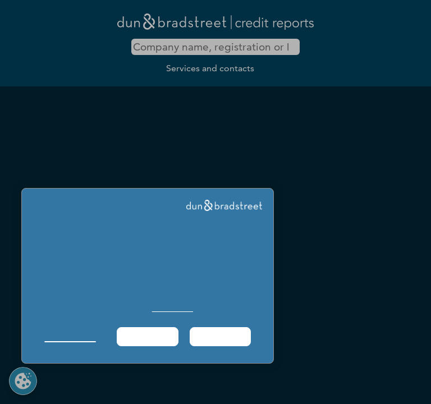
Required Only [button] (147, 336)
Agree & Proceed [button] (220, 336)
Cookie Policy (172, 308)
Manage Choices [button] (69, 336)
